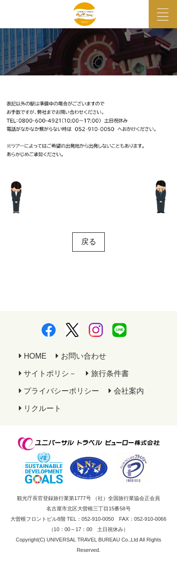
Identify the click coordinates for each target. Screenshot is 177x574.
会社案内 (126, 391)
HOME (32, 356)
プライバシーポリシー (59, 391)
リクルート (40, 408)
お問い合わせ (81, 356)
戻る (88, 242)
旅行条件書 (107, 373)
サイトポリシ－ (47, 373)
